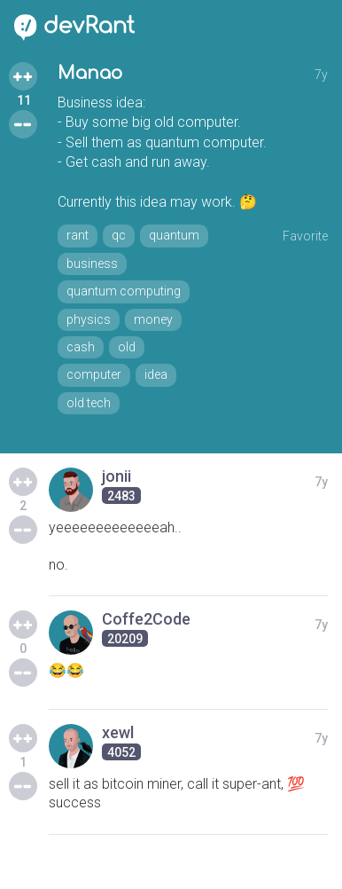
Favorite (305, 236)
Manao (90, 73)
